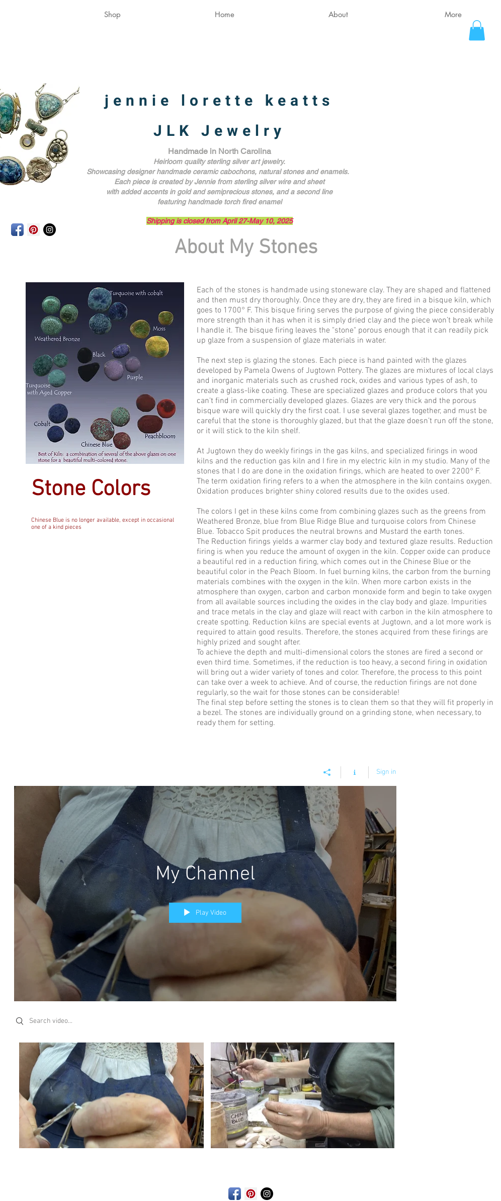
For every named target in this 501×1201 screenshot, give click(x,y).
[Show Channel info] (355, 772)
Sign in (386, 772)
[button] (476, 30)
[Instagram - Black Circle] (49, 229)
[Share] (327, 772)
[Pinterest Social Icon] (33, 229)
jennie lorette (185, 101)
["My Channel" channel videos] (205, 1098)
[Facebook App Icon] (17, 229)
